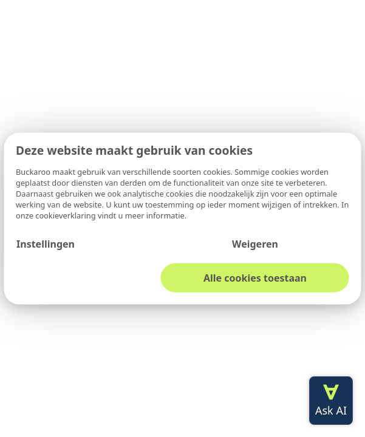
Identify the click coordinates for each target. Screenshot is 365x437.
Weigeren (255, 243)
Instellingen (45, 243)
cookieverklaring (66, 214)
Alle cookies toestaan (255, 277)
